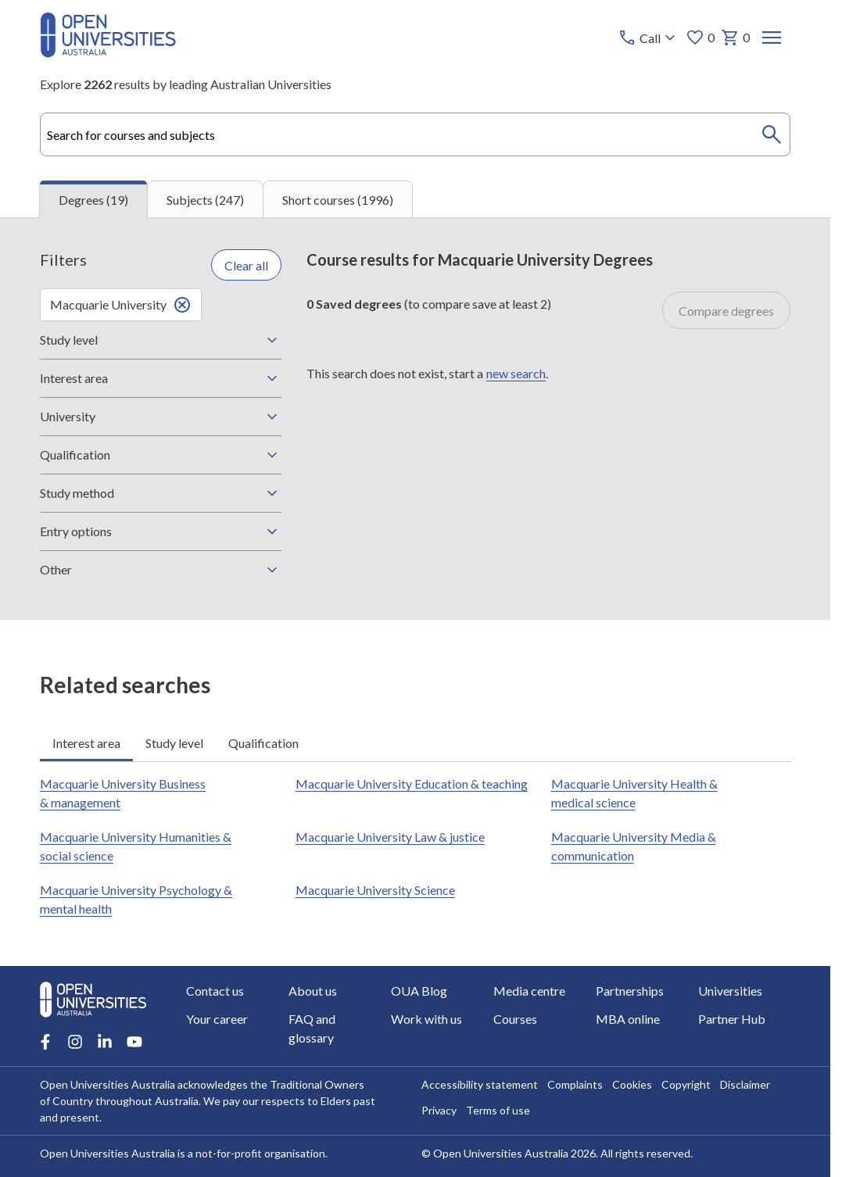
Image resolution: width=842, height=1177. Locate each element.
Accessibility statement (479, 1084)
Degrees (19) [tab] (93, 199)
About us (312, 990)
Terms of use (498, 1110)
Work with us (426, 1018)
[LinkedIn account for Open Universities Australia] (105, 1042)
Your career (217, 1018)
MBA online (627, 1018)
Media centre (529, 990)
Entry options (161, 531)
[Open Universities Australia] (108, 52)
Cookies (632, 1084)
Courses (515, 1018)
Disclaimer (745, 1084)
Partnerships (629, 990)
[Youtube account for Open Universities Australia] (134, 1042)
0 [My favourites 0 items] (700, 37)
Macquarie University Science (375, 889)
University (161, 416)
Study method (161, 493)
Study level (161, 340)
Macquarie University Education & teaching (412, 783)
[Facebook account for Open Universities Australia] (45, 1042)
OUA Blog (419, 990)
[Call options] (648, 37)
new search (516, 372)
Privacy (439, 1110)
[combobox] (415, 134)
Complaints (575, 1084)
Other (161, 569)
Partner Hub (731, 1018)
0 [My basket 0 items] (735, 37)
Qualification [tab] (263, 742)
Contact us (215, 990)
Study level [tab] (174, 742)
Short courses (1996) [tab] (337, 198)
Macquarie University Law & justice (390, 836)
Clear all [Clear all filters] (246, 264)
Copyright (686, 1084)
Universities (729, 990)
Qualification (161, 454)
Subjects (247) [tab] (205, 198)
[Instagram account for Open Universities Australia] (75, 1042)
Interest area (161, 378)
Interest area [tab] (86, 742)
